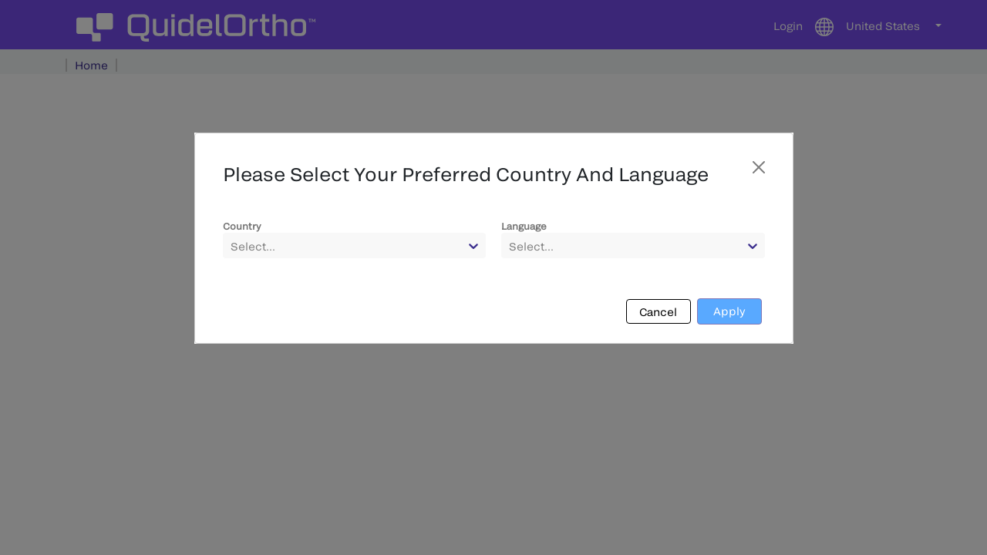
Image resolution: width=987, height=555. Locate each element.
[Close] (758, 167)
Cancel (658, 311)
